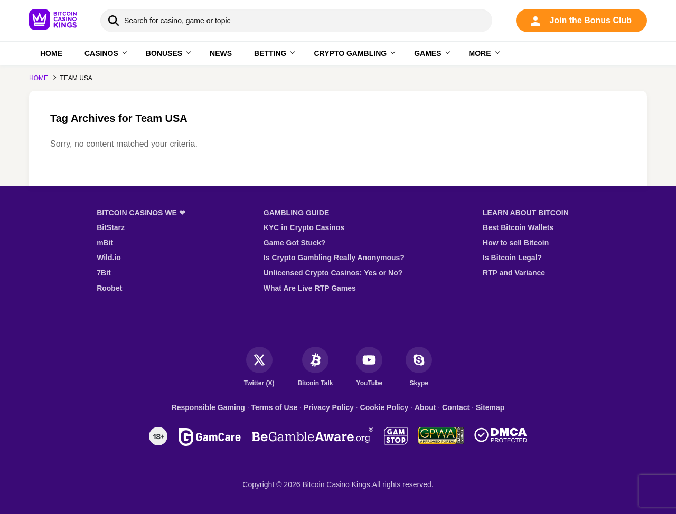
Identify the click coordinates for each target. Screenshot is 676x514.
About (425, 407)
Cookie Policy (384, 407)
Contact (456, 407)
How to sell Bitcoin (516, 243)
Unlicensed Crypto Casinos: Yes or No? (333, 273)
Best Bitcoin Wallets (518, 227)
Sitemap (490, 407)
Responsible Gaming (208, 407)
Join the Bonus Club (581, 21)
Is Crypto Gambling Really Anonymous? (334, 257)
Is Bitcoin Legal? (512, 257)
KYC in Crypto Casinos (304, 227)
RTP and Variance (514, 273)
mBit (105, 243)
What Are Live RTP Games (310, 288)
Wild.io (109, 257)
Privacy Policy (329, 407)
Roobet (109, 288)
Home (38, 78)
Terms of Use (274, 407)
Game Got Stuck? (294, 243)
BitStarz (111, 227)
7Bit (103, 273)
